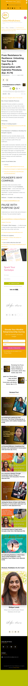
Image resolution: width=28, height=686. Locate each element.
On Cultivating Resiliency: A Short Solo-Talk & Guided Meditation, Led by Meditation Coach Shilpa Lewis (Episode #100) (13, 557)
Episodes (4, 52)
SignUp (18, 1)
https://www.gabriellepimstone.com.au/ (14, 166)
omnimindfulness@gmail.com (10, 657)
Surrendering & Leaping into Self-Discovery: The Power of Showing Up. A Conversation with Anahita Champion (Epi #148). (14, 420)
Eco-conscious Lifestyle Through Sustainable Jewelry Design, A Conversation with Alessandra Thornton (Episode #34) (13, 476)
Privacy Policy (16, 667)
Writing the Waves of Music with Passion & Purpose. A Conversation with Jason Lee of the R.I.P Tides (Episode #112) (14, 503)
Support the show (6, 222)
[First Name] (14, 275)
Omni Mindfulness (11, 20)
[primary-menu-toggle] (25, 17)
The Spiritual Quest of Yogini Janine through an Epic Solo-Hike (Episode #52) (13, 530)
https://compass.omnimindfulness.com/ (13, 232)
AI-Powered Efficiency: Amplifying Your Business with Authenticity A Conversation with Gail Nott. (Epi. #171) (14, 448)
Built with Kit (14, 289)
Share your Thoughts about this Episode (12, 97)
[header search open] (20, 8)
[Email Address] (14, 278)
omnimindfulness (6, 75)
